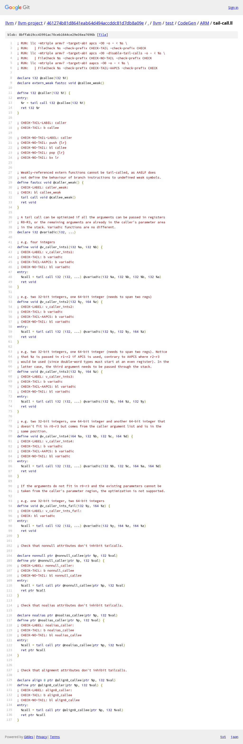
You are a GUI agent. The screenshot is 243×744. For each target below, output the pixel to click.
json (234, 737)
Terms (55, 737)
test (169, 23)
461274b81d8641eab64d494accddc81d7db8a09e (95, 23)
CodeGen (187, 23)
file (102, 35)
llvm (9, 23)
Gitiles (28, 737)
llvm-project (30, 23)
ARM (204, 23)
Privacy (41, 737)
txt (223, 737)
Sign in (233, 7)
